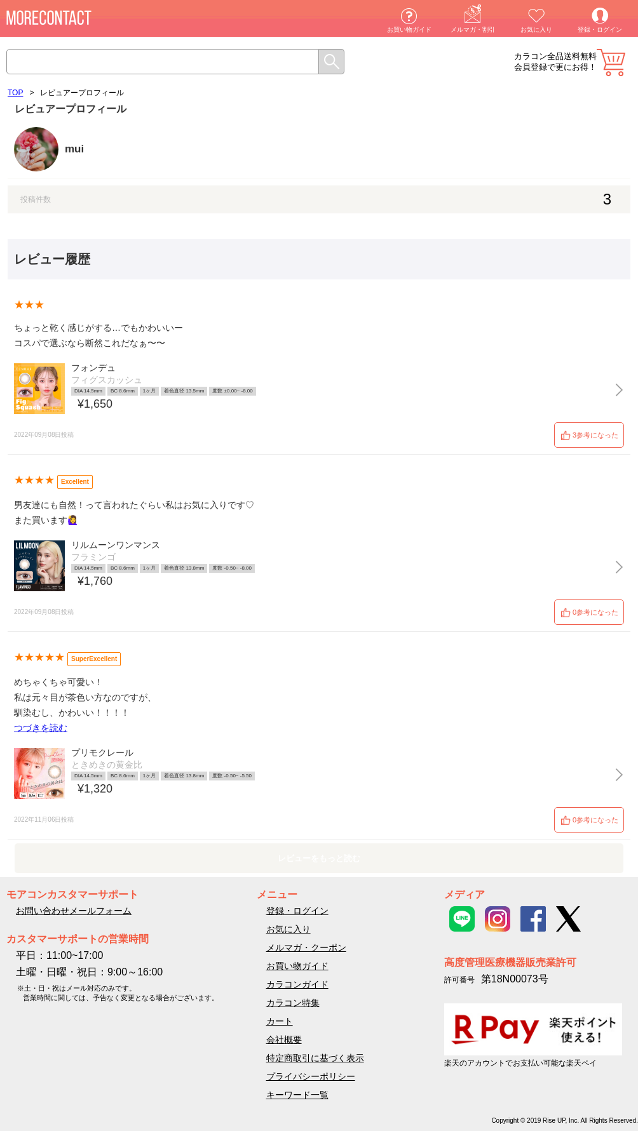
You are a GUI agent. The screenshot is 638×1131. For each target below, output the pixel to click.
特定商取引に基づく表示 (315, 1058)
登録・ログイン (600, 29)
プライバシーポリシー (310, 1076)
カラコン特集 (293, 1003)
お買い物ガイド (409, 29)
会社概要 (284, 1039)
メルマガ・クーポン (306, 947)
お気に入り (536, 29)
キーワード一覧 (297, 1095)
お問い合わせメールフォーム (74, 911)
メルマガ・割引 (473, 29)
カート (611, 62)
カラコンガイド (297, 984)
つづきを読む (40, 728)
